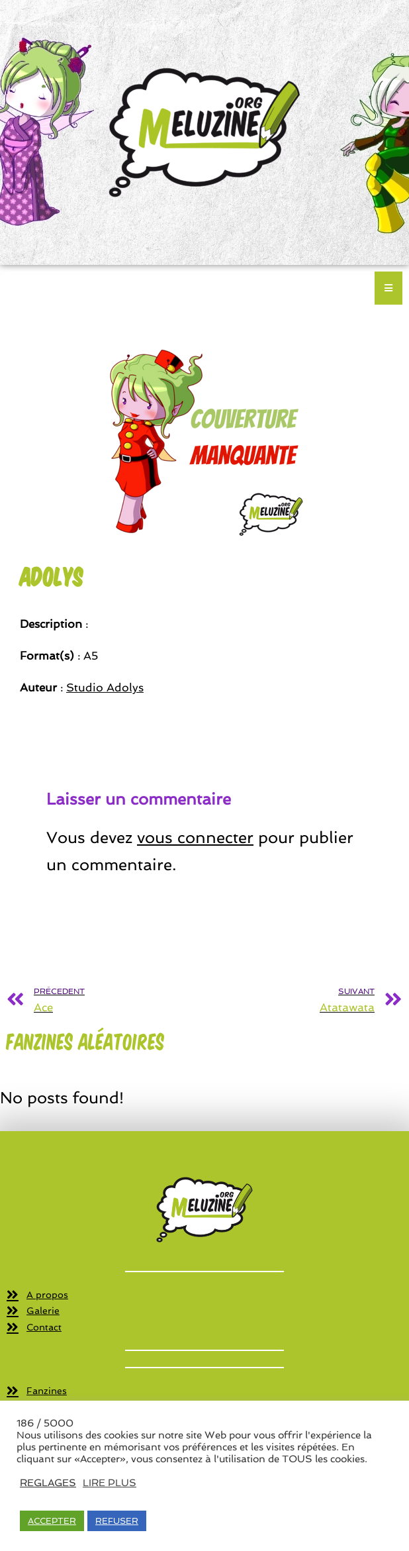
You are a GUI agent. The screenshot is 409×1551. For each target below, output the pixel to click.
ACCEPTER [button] (52, 1521)
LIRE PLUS (109, 1482)
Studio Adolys (105, 687)
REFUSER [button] (116, 1521)
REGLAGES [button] (48, 1482)
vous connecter (195, 837)
